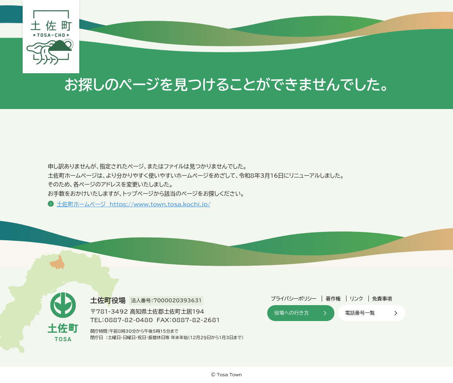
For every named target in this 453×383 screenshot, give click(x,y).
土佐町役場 (51, 36)
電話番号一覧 (360, 312)
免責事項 (382, 298)
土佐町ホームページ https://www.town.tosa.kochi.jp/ (134, 204)
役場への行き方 (291, 312)
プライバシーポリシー (293, 298)
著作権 (333, 298)
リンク (356, 298)
